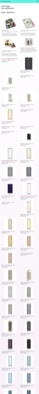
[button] (37, 1)
